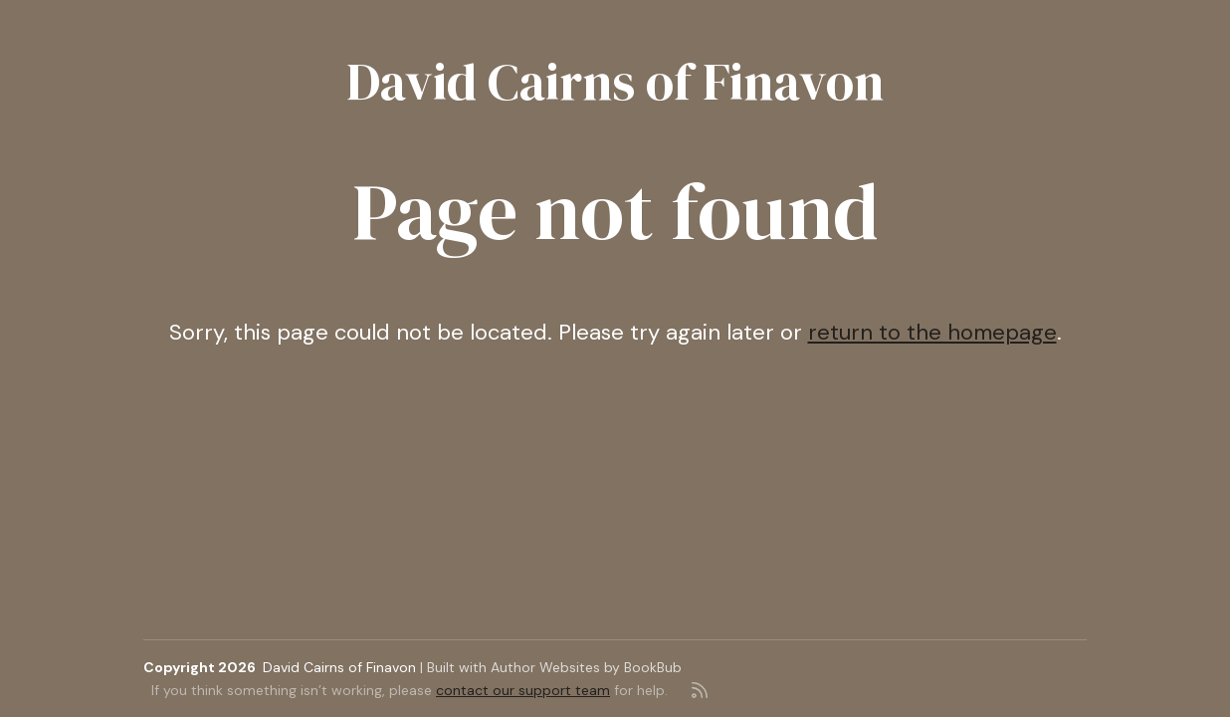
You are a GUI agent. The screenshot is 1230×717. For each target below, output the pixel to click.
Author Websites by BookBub (586, 667)
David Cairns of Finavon (615, 81)
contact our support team (523, 690)
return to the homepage (932, 332)
